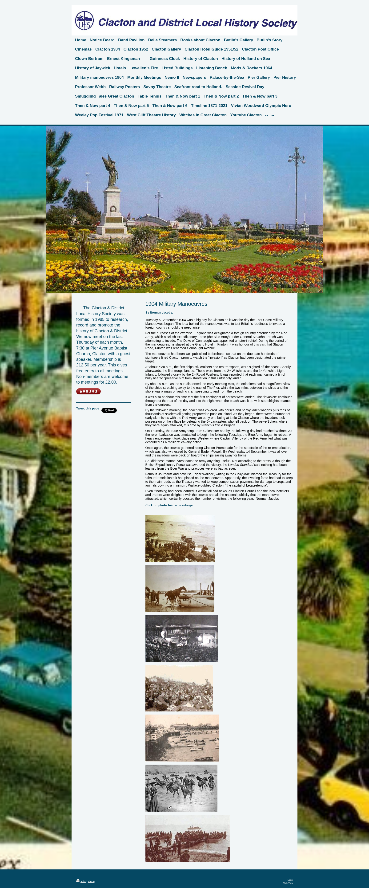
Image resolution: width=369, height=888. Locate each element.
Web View (288, 883)
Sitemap (91, 881)
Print (81, 881)
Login (290, 880)
